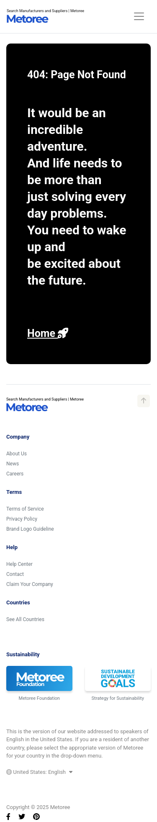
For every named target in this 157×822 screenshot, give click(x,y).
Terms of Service (25, 509)
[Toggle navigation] (139, 16)
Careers (14, 474)
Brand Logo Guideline (30, 529)
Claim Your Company (29, 584)
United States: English (39, 772)
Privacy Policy (21, 519)
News (12, 464)
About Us (16, 454)
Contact (15, 574)
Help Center (19, 564)
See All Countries (25, 619)
